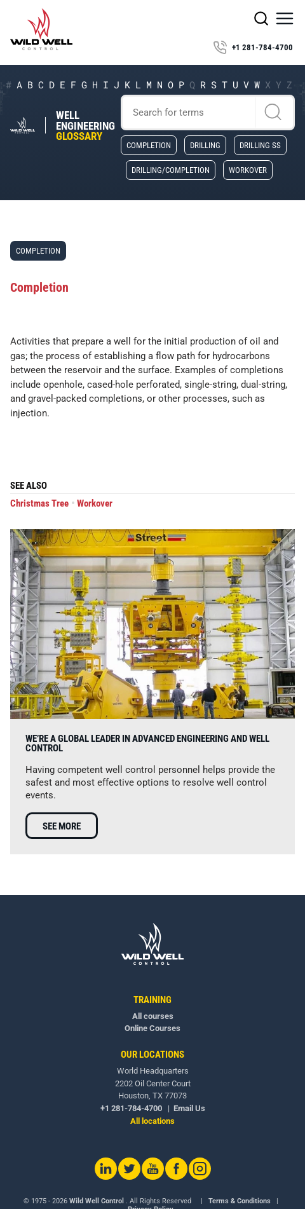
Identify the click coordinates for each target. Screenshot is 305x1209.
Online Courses (152, 1028)
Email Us (189, 1108)
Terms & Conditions (239, 1201)
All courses (152, 1016)
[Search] (208, 112)
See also (28, 486)
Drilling (205, 145)
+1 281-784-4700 (253, 48)
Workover (248, 169)
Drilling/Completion (171, 169)
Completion (148, 145)
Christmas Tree (39, 503)
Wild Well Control (96, 1201)
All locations (152, 1121)
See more (62, 826)
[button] (284, 18)
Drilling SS (260, 145)
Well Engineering (85, 125)
